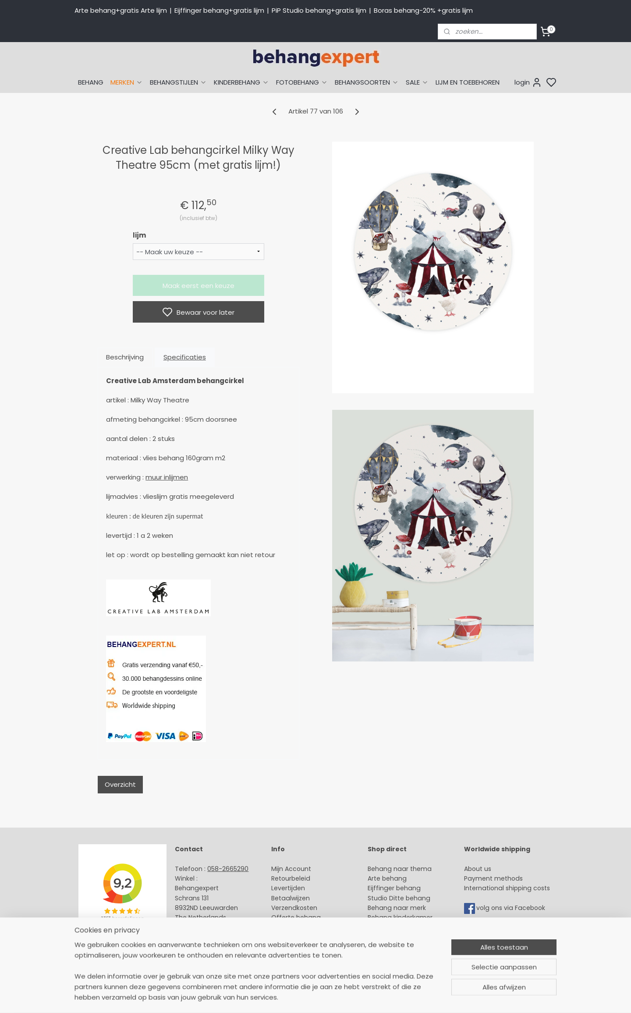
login (528, 82)
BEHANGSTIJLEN (178, 82)
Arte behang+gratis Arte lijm (120, 10)
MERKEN (126, 82)
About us (477, 868)
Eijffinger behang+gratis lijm (219, 10)
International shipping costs (507, 888)
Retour (281, 878)
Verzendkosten (294, 907)
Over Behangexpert (301, 937)
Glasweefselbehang (398, 937)
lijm (139, 235)
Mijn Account (291, 868)
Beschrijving (125, 357)
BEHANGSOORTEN (367, 82)
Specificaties (184, 357)
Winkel (281, 927)
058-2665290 (227, 868)
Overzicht (120, 784)
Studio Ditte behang (399, 898)
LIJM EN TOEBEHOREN (468, 82)
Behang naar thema (400, 868)
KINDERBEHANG (241, 82)
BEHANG (90, 82)
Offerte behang (296, 917)
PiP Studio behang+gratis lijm (319, 10)
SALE (417, 82)
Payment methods (493, 878)
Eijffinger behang (394, 888)
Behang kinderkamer (400, 917)
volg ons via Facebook (511, 907)
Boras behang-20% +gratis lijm (423, 10)
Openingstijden (198, 937)
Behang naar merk (397, 907)
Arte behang (387, 878)
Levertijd (284, 888)
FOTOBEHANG (302, 82)
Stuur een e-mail (202, 927)
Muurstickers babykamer (406, 927)
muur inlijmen (166, 477)
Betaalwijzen (290, 898)
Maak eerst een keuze (198, 285)
